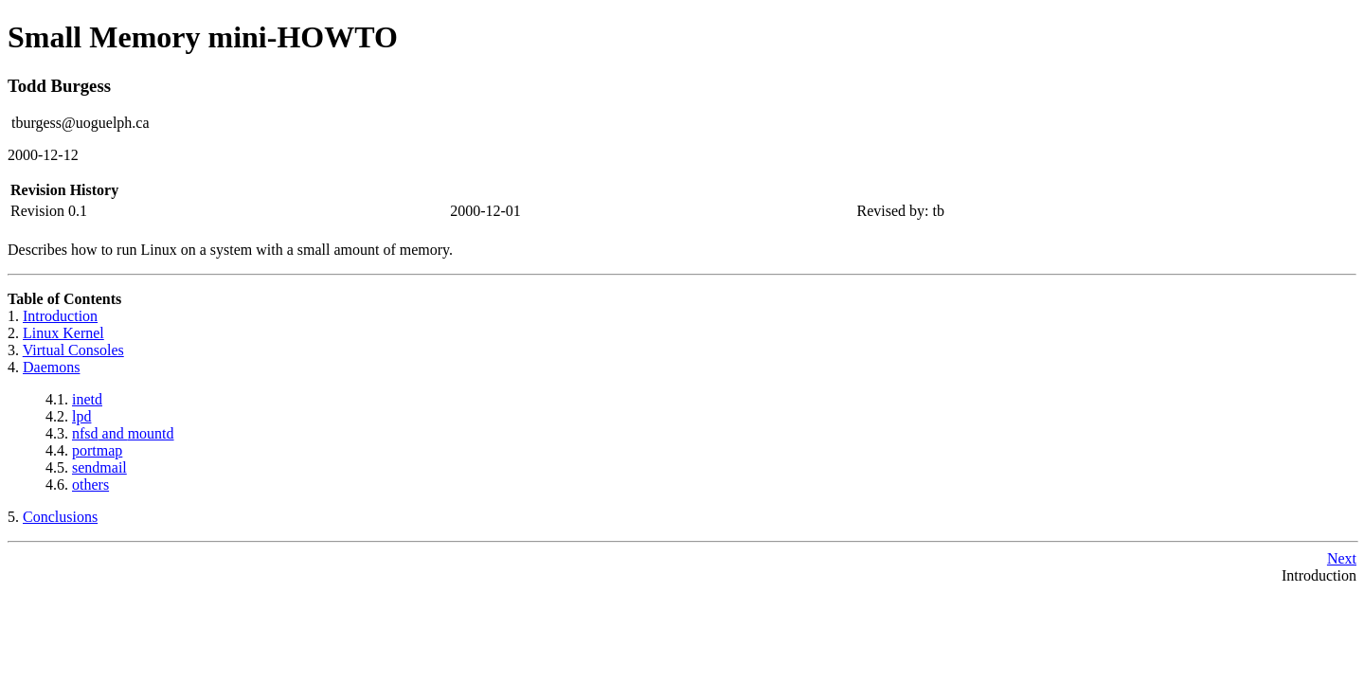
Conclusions (60, 517)
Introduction (60, 316)
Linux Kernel (63, 333)
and (123, 433)
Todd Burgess (59, 86)
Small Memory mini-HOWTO (203, 37)
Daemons (51, 367)
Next (1341, 558)
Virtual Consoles (73, 350)
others (90, 484)
